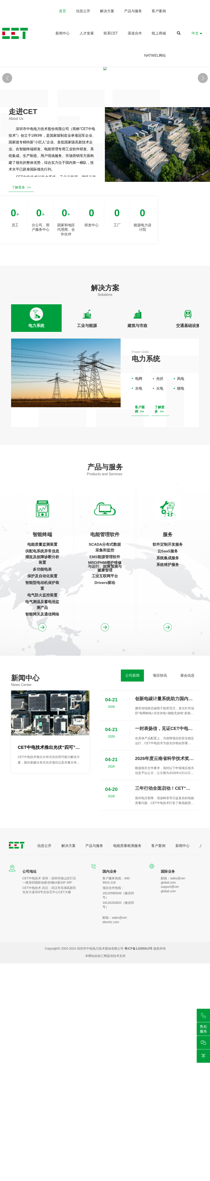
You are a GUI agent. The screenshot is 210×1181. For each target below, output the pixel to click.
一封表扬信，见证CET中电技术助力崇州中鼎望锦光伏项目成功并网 (164, 799)
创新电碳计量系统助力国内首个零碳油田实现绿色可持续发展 (164, 769)
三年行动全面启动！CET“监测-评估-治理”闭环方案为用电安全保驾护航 (164, 859)
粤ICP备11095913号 (138, 1020)
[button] (203, 114)
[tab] (36, 389)
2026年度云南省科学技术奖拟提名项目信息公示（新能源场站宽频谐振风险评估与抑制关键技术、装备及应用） (164, 829)
